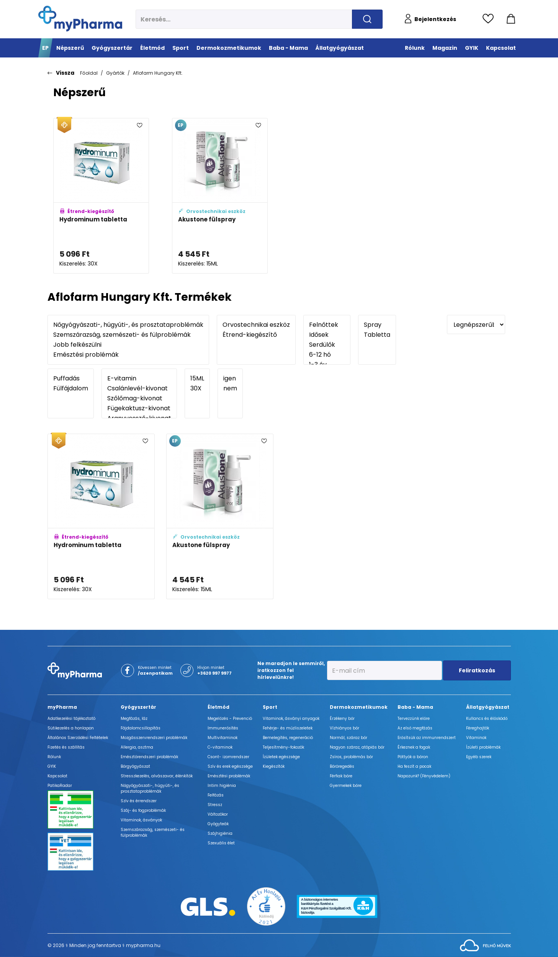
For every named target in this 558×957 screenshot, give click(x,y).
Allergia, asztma (137, 747)
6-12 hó (326, 355)
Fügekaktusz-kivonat (139, 408)
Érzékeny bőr (342, 718)
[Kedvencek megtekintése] (490, 19)
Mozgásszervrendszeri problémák (154, 738)
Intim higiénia (222, 785)
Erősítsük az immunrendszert (427, 738)
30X (197, 388)
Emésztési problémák (128, 355)
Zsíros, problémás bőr (351, 757)
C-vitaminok (220, 747)
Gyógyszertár (138, 707)
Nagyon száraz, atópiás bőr (357, 747)
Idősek (326, 335)
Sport (270, 707)
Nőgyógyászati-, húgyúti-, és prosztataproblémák (128, 325)
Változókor (218, 814)
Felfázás (216, 795)
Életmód (218, 707)
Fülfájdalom (70, 388)
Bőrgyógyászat (135, 766)
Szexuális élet (221, 843)
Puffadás (70, 378)
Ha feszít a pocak (414, 766)
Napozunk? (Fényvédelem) (424, 776)
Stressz (215, 805)
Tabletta (377, 335)
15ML (197, 378)
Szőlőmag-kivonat (139, 398)
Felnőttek (326, 325)
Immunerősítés (223, 728)
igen (230, 378)
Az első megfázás (415, 728)
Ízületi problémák (483, 747)
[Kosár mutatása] (511, 19)
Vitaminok (476, 738)
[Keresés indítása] (367, 19)
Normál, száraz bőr (348, 738)
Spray (377, 325)
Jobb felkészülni (128, 345)
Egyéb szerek (478, 757)
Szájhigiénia (220, 833)
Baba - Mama (415, 707)
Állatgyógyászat (487, 707)
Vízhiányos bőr (344, 728)
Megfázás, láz (134, 718)
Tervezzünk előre (414, 718)
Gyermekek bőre (346, 785)
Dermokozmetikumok (359, 707)
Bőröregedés (342, 766)
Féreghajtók (477, 728)
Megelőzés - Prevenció (230, 718)
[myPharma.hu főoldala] (80, 18)
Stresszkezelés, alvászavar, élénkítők (157, 776)
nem (230, 388)
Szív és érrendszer (139, 801)
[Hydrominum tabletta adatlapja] (101, 196)
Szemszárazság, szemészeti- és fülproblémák (128, 335)
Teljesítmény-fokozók (283, 747)
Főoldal (89, 73)
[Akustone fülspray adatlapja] (220, 196)
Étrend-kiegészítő (256, 335)
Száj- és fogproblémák (143, 810)
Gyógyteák (218, 824)
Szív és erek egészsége (230, 766)
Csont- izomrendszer (228, 757)
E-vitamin (139, 378)
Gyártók (115, 73)
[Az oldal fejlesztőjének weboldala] (485, 945)
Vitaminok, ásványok (141, 820)
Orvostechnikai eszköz (256, 325)
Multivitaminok (222, 738)
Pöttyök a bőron (413, 757)
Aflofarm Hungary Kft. (158, 73)
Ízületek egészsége (281, 757)
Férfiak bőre (341, 776)
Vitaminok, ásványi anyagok (291, 718)
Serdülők (326, 345)
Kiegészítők (274, 766)
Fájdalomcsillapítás (140, 728)
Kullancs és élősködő (486, 718)
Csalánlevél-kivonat (139, 388)
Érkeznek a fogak (414, 747)
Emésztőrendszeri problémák (149, 757)
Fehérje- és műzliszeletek (288, 728)
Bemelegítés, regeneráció (288, 738)
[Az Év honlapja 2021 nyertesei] (266, 906)
